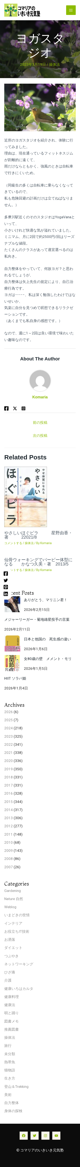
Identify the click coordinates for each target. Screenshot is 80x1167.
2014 (8, 810)
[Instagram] (45, 1136)
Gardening (12, 891)
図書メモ (11, 1021)
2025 (8, 720)
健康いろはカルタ (18, 988)
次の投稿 (40, 435)
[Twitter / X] (15, 408)
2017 (8, 785)
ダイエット (13, 948)
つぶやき (11, 956)
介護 (8, 980)
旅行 (8, 1045)
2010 (8, 842)
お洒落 (9, 939)
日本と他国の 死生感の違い (47, 639)
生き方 (9, 1078)
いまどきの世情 (17, 915)
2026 (8, 712)
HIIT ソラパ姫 (15, 678)
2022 (8, 744)
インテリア (13, 923)
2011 (8, 834)
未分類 (9, 1054)
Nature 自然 (13, 899)
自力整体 (11, 1103)
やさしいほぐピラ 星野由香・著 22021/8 (38, 534)
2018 (8, 777)
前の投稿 (40, 422)
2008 (8, 859)
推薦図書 (11, 1029)
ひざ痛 (9, 972)
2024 (8, 728)
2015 (8, 802)
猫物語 (9, 1070)
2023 (8, 736)
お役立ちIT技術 (16, 931)
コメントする (13, 543)
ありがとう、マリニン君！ (45, 600)
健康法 (9, 1005)
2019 (8, 769)
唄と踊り (11, 1013)
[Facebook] (6, 573)
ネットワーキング (18, 964)
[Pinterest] (6, 587)
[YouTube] (56, 1136)
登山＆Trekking (16, 1086)
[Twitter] (6, 580)
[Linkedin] (6, 593)
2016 (8, 793)
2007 (8, 867)
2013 (8, 818)
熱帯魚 (9, 1062)
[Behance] (23, 408)
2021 (8, 752)
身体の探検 (13, 1111)
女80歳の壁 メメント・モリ (48, 659)
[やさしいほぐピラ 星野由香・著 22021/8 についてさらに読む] (25, 496)
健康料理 (11, 997)
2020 (8, 761)
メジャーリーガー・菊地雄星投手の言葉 (37, 619)
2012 (8, 826)
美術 (8, 1095)
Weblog (10, 907)
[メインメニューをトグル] (71, 10)
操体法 (54, 64)
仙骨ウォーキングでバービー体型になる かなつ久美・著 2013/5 (38, 561)
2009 (8, 850)
